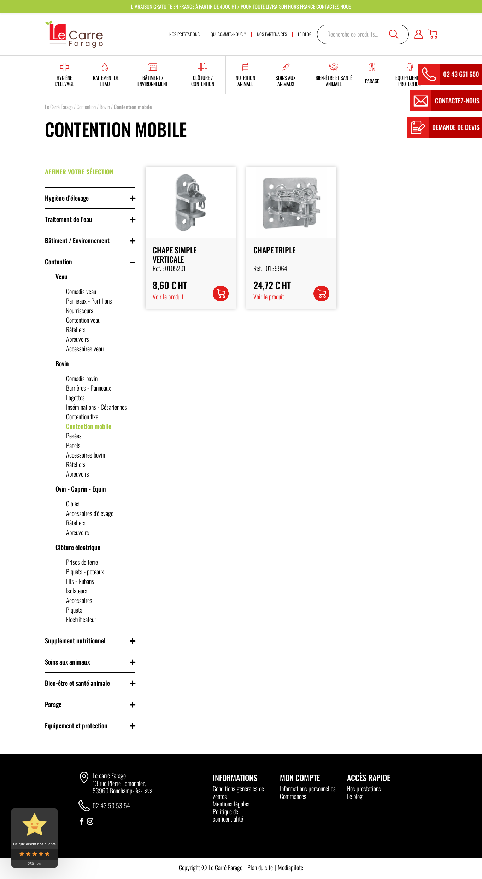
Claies (73, 503)
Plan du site (260, 867)
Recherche (394, 34)
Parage (53, 704)
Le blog (355, 796)
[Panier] (432, 34)
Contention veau (83, 319)
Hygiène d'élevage (67, 197)
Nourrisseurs (79, 310)
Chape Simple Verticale (174, 254)
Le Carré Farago (59, 106)
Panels (73, 445)
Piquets (74, 609)
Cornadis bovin (82, 378)
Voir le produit (168, 296)
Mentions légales (231, 803)
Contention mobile (88, 426)
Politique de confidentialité (228, 815)
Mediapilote (290, 867)
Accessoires (79, 600)
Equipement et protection (76, 725)
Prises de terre (82, 562)
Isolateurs (76, 590)
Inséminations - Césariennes (96, 407)
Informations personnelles (308, 788)
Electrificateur (81, 619)
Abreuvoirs (77, 339)
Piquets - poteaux (85, 571)
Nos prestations (364, 788)
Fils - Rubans (80, 581)
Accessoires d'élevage (89, 513)
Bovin (105, 106)
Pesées (74, 435)
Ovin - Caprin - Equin (80, 488)
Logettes (75, 397)
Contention (86, 106)
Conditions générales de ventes (238, 792)
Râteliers (76, 329)
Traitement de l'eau (68, 219)
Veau (61, 276)
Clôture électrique (77, 547)
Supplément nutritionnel (75, 640)
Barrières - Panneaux (88, 387)
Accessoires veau (85, 348)
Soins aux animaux (67, 661)
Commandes (293, 796)
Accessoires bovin (85, 454)
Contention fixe (82, 416)
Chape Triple (274, 249)
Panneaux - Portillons (89, 300)
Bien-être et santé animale (77, 683)
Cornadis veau (81, 291)
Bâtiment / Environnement (77, 240)
